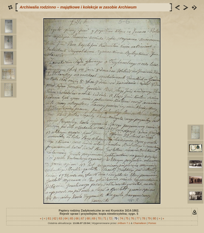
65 (71, 218)
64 (66, 218)
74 (121, 218)
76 (132, 218)
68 (88, 218)
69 (93, 218)
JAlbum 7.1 (123, 223)
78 (143, 218)
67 (82, 218)
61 (49, 218)
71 (104, 218)
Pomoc (152, 223)
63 (60, 218)
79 (149, 218)
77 (137, 218)
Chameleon (139, 223)
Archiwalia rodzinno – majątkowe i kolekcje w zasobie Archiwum (78, 7)
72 (110, 218)
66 (77, 218)
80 (154, 218)
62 (55, 218)
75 (127, 218)
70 (99, 218)
